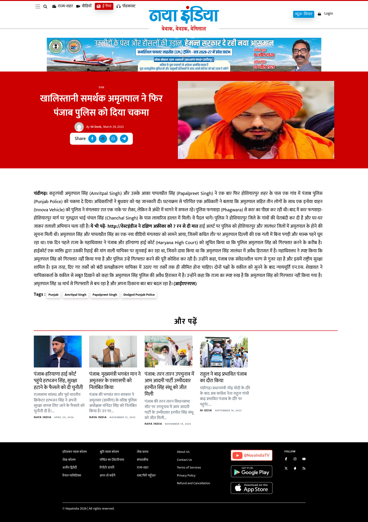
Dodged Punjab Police (139, 294)
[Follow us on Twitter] (286, 469)
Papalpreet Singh (105, 294)
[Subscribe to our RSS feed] (304, 469)
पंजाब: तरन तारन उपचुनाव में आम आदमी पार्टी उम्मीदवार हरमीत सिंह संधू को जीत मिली (169, 384)
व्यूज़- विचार (303, 14)
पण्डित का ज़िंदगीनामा (112, 459)
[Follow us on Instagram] (295, 459)
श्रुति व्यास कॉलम (109, 451)
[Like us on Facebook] (286, 459)
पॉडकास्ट (126, 14)
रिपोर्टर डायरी (107, 467)
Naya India (42, 417)
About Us (183, 451)
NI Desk (93, 127)
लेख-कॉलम (69, 459)
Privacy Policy (186, 475)
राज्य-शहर (62, 14)
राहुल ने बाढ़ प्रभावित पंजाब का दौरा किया (223, 377)
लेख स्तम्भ (142, 451)
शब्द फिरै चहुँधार (146, 475)
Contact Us (184, 459)
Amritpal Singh (75, 294)
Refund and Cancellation (193, 483)
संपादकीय (142, 459)
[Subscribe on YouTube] (304, 459)
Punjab (53, 294)
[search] (46, 14)
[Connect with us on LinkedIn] (295, 469)
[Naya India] (184, 30)
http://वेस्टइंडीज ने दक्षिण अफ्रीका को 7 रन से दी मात (152, 226)
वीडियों (84, 14)
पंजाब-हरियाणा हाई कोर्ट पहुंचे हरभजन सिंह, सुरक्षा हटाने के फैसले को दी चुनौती (58, 381)
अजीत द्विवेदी (69, 467)
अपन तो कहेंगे (107, 475)
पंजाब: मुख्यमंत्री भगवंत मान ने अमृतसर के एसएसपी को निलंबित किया (115, 381)
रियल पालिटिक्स (71, 475)
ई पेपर (104, 14)
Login (325, 13)
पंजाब (101, 87)
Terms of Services (189, 467)
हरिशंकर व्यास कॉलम (74, 451)
